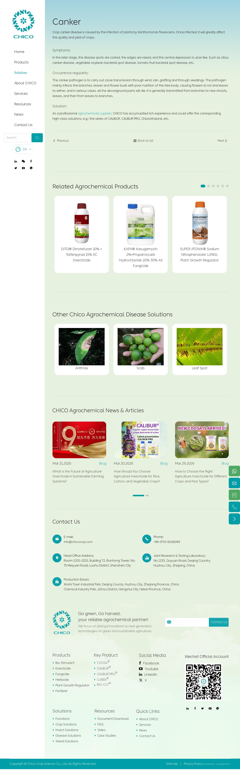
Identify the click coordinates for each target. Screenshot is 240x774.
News (18, 114)
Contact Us (23, 125)
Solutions (20, 72)
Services (21, 94)
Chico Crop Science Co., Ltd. (47, 768)
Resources (22, 104)
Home (19, 52)
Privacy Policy (193, 768)
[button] (203, 186)
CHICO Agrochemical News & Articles (102, 411)
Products (21, 62)
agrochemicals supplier (94, 113)
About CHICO (25, 83)
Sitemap (172, 768)
